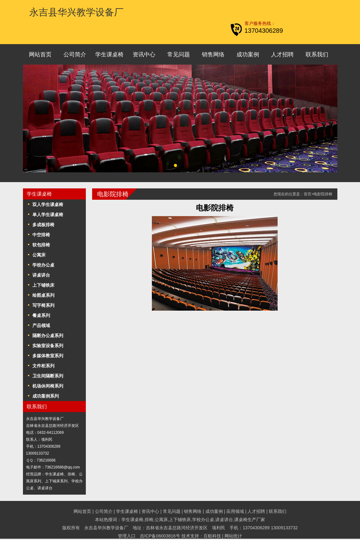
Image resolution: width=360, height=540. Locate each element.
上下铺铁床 (43, 285)
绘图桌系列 (43, 295)
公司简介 (75, 54)
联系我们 (317, 54)
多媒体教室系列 (47, 355)
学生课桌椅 (109, 54)
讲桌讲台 (41, 275)
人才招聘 (282, 54)
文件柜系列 (43, 365)
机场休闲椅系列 (47, 385)
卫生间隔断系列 (47, 375)
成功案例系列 (45, 396)
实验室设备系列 (47, 345)
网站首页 (40, 54)
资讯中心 (144, 54)
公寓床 (39, 254)
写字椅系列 (43, 305)
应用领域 (235, 511)
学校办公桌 (43, 264)
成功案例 (247, 54)
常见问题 (178, 54)
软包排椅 (41, 244)
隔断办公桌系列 (47, 335)
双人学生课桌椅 (47, 204)
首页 (307, 194)
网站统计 (233, 535)
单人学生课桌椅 (47, 214)
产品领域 (41, 325)
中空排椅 (41, 234)
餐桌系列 (41, 315)
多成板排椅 (43, 224)
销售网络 (213, 54)
